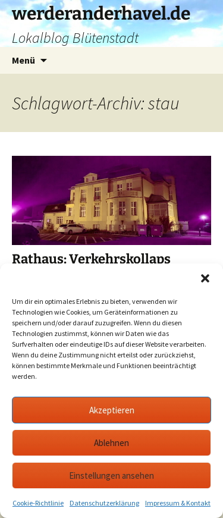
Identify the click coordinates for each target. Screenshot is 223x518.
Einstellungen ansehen (111, 475)
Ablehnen (111, 442)
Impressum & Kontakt (178, 502)
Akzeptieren (111, 410)
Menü (23, 60)
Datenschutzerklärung (104, 502)
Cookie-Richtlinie (38, 502)
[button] (205, 278)
